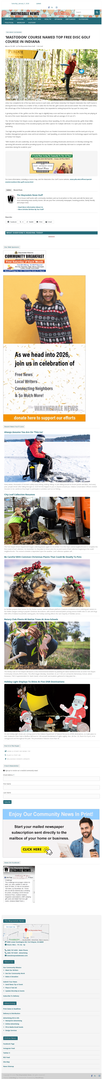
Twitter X (6, 1053)
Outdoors (83, 19)
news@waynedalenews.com (16, 956)
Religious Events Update (18, 759)
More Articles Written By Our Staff (31, 209)
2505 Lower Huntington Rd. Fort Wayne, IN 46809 (24, 942)
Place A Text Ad (14, 755)
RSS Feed (6, 1057)
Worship (21, 23)
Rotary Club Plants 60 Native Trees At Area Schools (31, 619)
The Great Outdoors (14, 32)
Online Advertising (12, 1024)
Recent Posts (18, 190)
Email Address (8, 775)
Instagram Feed (9, 1048)
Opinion (58, 19)
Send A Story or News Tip (18, 751)
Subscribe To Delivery (11, 996)
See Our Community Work (15, 973)
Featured (9, 19)
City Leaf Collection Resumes (19, 494)
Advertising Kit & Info (11, 1018)
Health (48, 19)
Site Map (6, 1062)
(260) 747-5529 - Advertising (16, 953)
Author (8, 190)
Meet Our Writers (11, 970)
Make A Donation (11, 977)
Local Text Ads (34, 19)
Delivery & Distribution (11, 1013)
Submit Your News (10, 982)
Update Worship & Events (14, 991)
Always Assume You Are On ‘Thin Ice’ (23, 432)
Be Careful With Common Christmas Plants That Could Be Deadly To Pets (42, 557)
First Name (7, 784)
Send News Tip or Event (14, 984)
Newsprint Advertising (13, 1021)
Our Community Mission (12, 967)
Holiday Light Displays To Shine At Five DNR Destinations (34, 682)
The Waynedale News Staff (26, 46)
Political (9, 23)
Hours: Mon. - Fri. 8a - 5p (15, 945)
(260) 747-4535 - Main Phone (16, 950)
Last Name (7, 793)
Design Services (11, 1030)
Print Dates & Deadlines (12, 1009)
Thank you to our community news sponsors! (51, 174)
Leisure (20, 19)
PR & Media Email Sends (14, 1027)
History (32, 23)
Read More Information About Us (30, 207)
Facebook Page (8, 1044)
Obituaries (71, 19)
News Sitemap (8, 1066)
